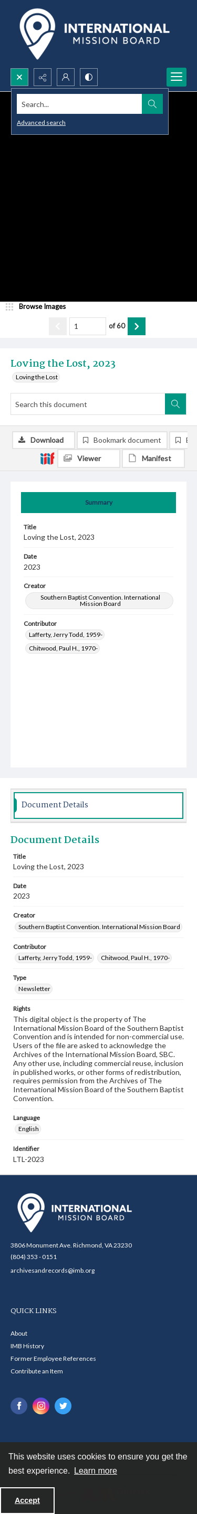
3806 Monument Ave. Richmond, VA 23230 (71, 1245)
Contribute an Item (37, 1371)
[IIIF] (47, 458)
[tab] (98, 503)
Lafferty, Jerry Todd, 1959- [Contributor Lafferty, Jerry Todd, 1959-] (65, 634)
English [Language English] (28, 1129)
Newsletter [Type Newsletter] (34, 989)
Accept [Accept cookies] (27, 1500)
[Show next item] (137, 326)
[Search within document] (175, 403)
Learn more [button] (95, 1470)
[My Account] (65, 77)
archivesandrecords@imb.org (53, 1270)
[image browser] (39, 307)
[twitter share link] (63, 1406)
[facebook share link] (19, 1406)
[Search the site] (79, 104)
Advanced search (41, 122)
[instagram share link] (41, 1406)
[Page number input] (87, 326)
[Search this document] (88, 403)
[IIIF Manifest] (153, 458)
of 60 (117, 326)
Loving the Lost (37, 377)
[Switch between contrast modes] (88, 77)
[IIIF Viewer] (88, 458)
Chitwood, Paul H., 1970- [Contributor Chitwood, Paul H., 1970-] (63, 648)
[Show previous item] (58, 326)
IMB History (27, 1346)
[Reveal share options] (42, 77)
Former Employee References (53, 1358)
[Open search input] (19, 77)
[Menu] (176, 77)
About (19, 1333)
